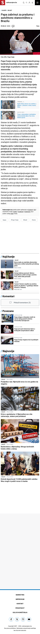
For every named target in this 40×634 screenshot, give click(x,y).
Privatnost (20, 608)
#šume (34, 220)
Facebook (20, 211)
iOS (35, 210)
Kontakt (20, 604)
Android (30, 210)
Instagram (27, 211)
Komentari (8, 296)
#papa (4, 220)
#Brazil (25, 220)
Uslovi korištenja (20, 612)
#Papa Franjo (14, 220)
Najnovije (8, 351)
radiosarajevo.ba (27, 626)
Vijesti (4, 10)
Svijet (10, 10)
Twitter (15, 211)
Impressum (20, 599)
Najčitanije (8, 256)
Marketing (20, 595)
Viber (11, 213)
